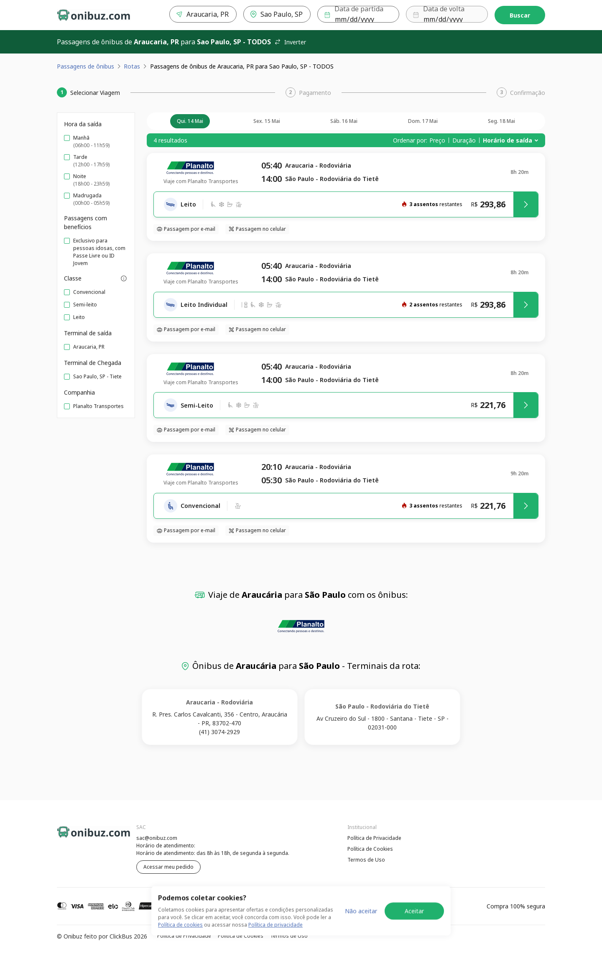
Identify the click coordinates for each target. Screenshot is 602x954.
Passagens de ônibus (85, 66)
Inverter (290, 42)
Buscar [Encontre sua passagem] (520, 15)
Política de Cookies (370, 848)
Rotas (132, 66)
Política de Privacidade (374, 838)
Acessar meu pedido (168, 866)
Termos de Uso (366, 859)
